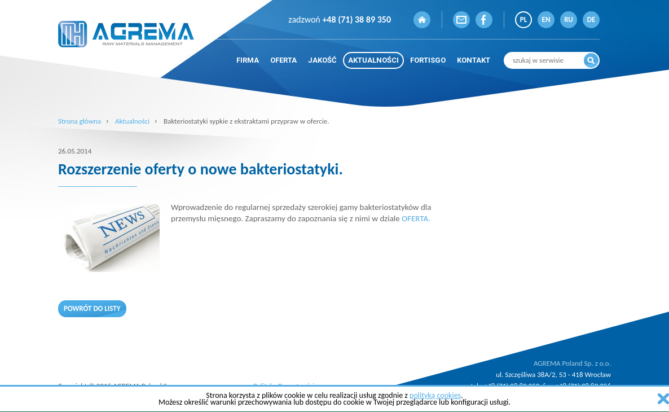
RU (568, 19)
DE (591, 19)
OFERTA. (416, 218)
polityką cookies (435, 395)
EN (546, 19)
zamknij (663, 398)
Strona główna (79, 121)
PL (523, 19)
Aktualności (132, 121)
